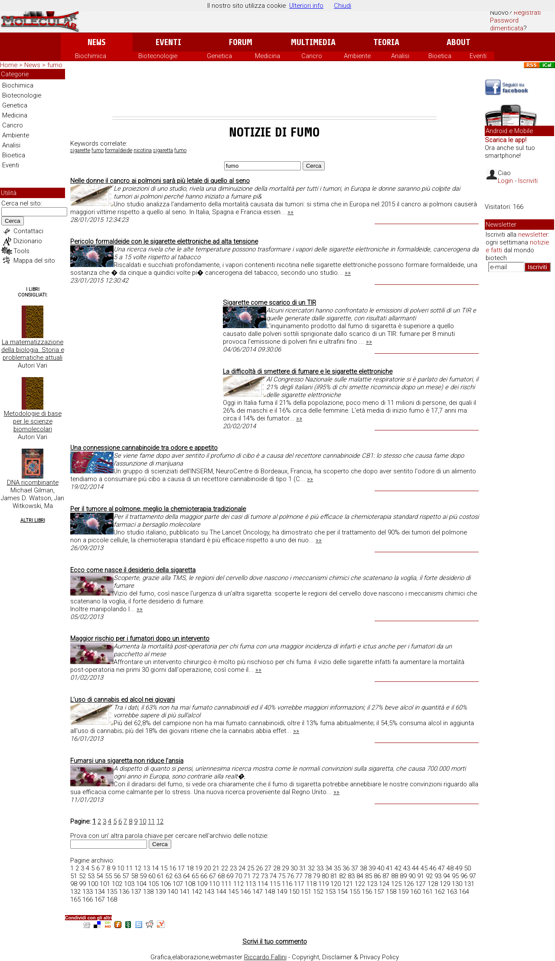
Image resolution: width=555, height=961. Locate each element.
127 (420, 884)
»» (290, 212)
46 (432, 868)
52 (82, 876)
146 (245, 892)
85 (368, 876)
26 (259, 868)
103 (129, 884)
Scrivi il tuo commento (274, 941)
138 (148, 892)
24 (241, 868)
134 (100, 892)
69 (229, 876)
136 (124, 892)
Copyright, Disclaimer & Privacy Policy (345, 957)
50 (467, 868)
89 (403, 876)
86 (377, 876)
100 (93, 884)
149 (282, 892)
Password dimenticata (506, 24)
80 (325, 876)
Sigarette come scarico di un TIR (269, 302)
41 (389, 868)
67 (212, 876)
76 (290, 876)
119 (323, 884)
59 (143, 876)
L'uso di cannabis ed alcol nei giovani (122, 700)
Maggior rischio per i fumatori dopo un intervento (139, 638)
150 (294, 892)
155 (354, 892)
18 (189, 868)
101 (105, 884)
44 (415, 868)
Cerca (12, 221)
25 (250, 868)
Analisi (400, 56)
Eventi (168, 42)
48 (450, 868)
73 (264, 876)
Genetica (219, 56)
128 (433, 884)
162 (439, 892)
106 (165, 884)
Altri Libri (32, 520)
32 (311, 868)
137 (136, 892)
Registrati (527, 12)
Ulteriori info (306, 6)
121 (348, 884)
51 (73, 876)
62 (169, 876)
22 (224, 868)
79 (316, 876)
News (96, 42)
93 (437, 876)
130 (457, 884)
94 (446, 876)
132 (75, 892)
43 (406, 868)
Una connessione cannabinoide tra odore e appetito (144, 448)
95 (455, 876)
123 (372, 884)
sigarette (80, 150)
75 (281, 876)
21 (215, 868)
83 (351, 876)
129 (445, 884)
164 (464, 892)
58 (134, 876)
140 (172, 892)
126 (408, 884)
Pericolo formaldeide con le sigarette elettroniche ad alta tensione (164, 241)
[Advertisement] (274, 92)
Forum (240, 42)
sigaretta (163, 150)
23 (233, 868)
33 (320, 868)
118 (311, 884)
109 (202, 884)
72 (255, 876)
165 (75, 899)
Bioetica (439, 56)
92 (429, 876)
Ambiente (357, 56)
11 (151, 821)
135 (112, 892)
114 (263, 884)
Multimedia (313, 42)
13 (146, 868)
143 (209, 892)
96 (463, 876)
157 (379, 892)
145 (233, 892)
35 (337, 868)
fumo (97, 150)
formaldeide (118, 150)
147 (257, 892)
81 (333, 876)
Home (8, 65)
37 (354, 868)
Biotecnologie (157, 56)
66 (203, 876)
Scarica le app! (505, 140)
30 (294, 868)
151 (306, 892)
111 (226, 884)
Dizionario (27, 241)
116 (287, 884)
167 (100, 899)
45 (424, 868)
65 (195, 876)
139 (160, 892)
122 (360, 884)
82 (342, 876)
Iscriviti (528, 181)
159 (403, 892)
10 (142, 821)
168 (112, 899)
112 (238, 884)
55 (108, 876)
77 (299, 876)
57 (125, 876)
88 (394, 876)
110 (214, 884)
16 (172, 868)
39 (372, 868)
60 (151, 876)
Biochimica (90, 56)
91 (420, 876)
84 (359, 876)
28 (276, 868)
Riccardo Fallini (265, 957)
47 (441, 868)
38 (363, 868)
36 (346, 868)
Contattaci (28, 231)
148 (269, 892)
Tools (21, 251)
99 (82, 884)
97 (472, 876)
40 (380, 868)
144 (221, 892)
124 (384, 884)
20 (207, 868)
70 (238, 876)
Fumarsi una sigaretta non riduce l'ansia (126, 761)
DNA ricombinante (33, 482)
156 (367, 892)
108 (190, 884)
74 (273, 876)
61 (160, 876)
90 (411, 876)
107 (178, 884)
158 (391, 892)
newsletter (533, 234)
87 (385, 876)
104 (141, 884)
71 (247, 876)
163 (452, 892)
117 (299, 884)
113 (250, 884)
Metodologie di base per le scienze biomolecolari (33, 421)
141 (185, 892)
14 (155, 868)
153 (330, 892)
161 (427, 892)
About (458, 42)
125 (396, 884)
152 (318, 892)
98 (73, 884)
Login (505, 181)
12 (160, 821)
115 (275, 884)
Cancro (311, 56)
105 (153, 884)
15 (163, 868)
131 (469, 884)
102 (117, 884)
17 (181, 868)
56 (117, 876)
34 (328, 868)
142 (197, 892)
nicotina (143, 150)
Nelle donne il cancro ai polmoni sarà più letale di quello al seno (160, 181)
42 (398, 868)
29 (285, 868)
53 (91, 876)
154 (342, 892)
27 (267, 868)
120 (335, 884)
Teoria (386, 42)
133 (87, 892)
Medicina (267, 56)
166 (87, 899)
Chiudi (342, 6)
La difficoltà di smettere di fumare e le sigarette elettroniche (307, 371)
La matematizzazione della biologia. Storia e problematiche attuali (32, 350)
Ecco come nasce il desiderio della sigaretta (133, 570)
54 (99, 876)
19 (198, 868)
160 (415, 892)
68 (221, 876)
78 (307, 876)
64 (186, 876)
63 (177, 876)
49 (458, 868)
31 (302, 868)
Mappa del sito (34, 260)
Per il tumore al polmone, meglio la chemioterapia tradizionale (158, 509)
